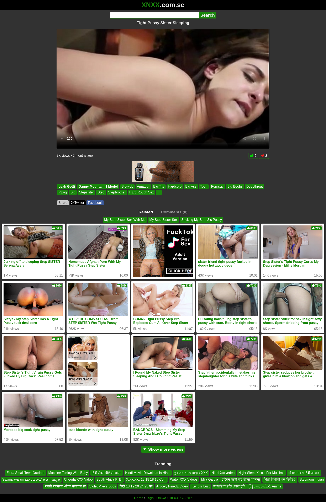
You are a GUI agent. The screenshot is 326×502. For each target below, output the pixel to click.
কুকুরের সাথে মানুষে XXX (191, 473)
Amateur (143, 186)
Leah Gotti (66, 186)
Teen (203, 186)
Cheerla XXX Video (78, 479)
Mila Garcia (209, 479)
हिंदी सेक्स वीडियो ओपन (106, 473)
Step (101, 192)
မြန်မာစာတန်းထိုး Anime (265, 486)
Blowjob (127, 186)
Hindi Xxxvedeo (223, 473)
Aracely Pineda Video (172, 486)
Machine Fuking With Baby (68, 473)
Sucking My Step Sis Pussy (201, 219)
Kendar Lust (201, 486)
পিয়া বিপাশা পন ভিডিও (280, 479)
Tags (150, 498)
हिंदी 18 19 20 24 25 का (136, 486)
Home (138, 498)
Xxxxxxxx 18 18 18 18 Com (146, 479)
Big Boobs (235, 186)
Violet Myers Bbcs (102, 486)
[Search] (154, 15)
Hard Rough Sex (141, 192)
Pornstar (217, 186)
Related (145, 212)
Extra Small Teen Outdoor (25, 473)
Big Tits (158, 186)
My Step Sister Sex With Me (125, 219)
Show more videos (163, 449)
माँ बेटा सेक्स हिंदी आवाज (304, 473)
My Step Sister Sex (163, 219)
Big (72, 192)
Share (62, 202)
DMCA (161, 498)
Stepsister (86, 192)
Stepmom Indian (312, 479)
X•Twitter (77, 202)
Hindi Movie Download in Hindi (147, 473)
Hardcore (175, 186)
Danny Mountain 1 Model (98, 186)
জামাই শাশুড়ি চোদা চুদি (229, 486)
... (159, 192)
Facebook (95, 202)
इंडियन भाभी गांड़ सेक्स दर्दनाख (241, 479)
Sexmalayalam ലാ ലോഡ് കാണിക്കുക (31, 479)
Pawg (62, 192)
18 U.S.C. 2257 (180, 498)
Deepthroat (254, 186)
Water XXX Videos (184, 479)
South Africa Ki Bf (109, 479)
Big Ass (190, 186)
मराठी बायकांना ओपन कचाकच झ (65, 486)
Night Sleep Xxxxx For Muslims (261, 473)
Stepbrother (117, 192)
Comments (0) (174, 212)
